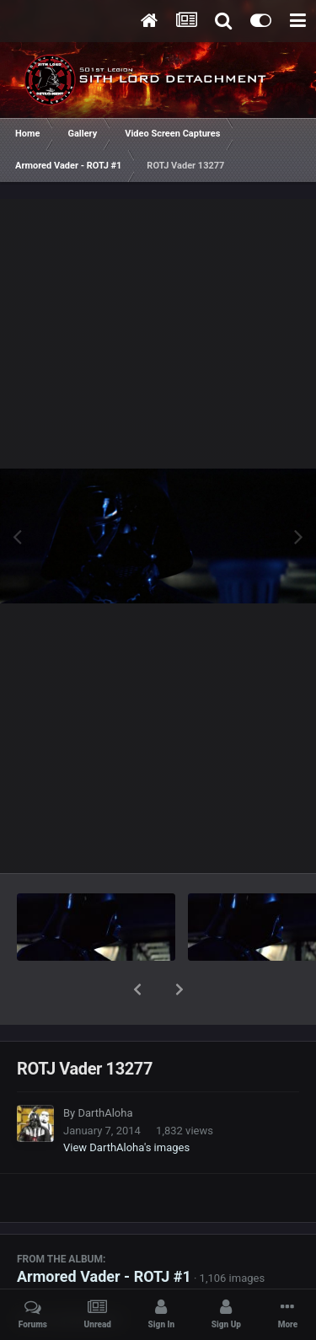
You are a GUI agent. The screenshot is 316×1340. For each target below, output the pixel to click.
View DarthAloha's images (126, 1103)
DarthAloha (105, 1069)
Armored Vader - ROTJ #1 (104, 1232)
